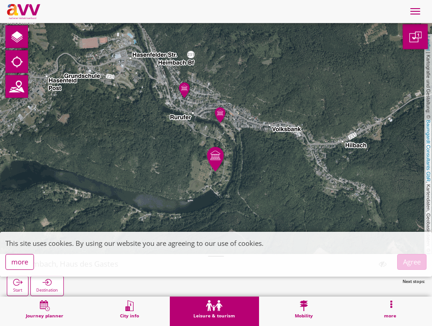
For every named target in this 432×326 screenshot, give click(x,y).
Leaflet (428, 43)
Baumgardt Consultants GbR (428, 151)
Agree (412, 261)
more (19, 261)
